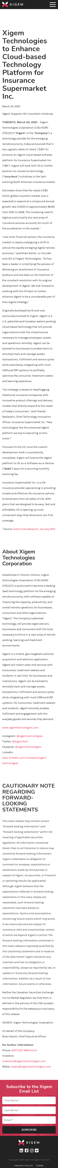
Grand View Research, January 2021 (34, 529)
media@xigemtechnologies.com (31, 1066)
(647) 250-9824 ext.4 (24, 1050)
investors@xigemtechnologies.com (24, 1061)
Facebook (26, 1150)
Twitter (37, 1150)
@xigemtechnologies (29, 736)
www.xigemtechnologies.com (20, 727)
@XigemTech (20, 741)
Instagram (31, 1150)
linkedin (21, 1150)
